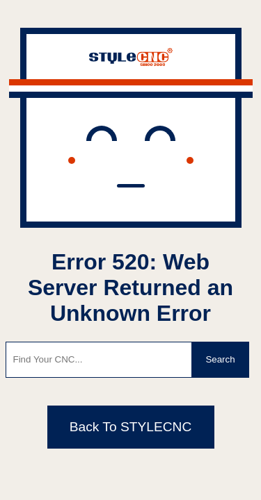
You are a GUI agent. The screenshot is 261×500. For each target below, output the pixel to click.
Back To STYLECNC (131, 426)
